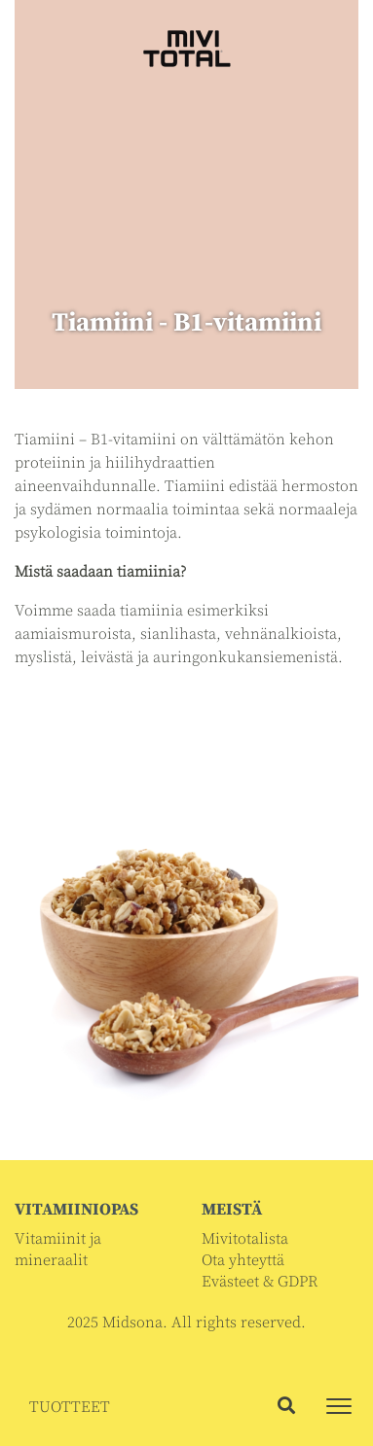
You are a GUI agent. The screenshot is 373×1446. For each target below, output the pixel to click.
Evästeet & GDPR (259, 1281)
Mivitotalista (245, 1239)
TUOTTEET (69, 1407)
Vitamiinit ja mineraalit (58, 1249)
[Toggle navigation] (339, 1406)
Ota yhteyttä (243, 1260)
